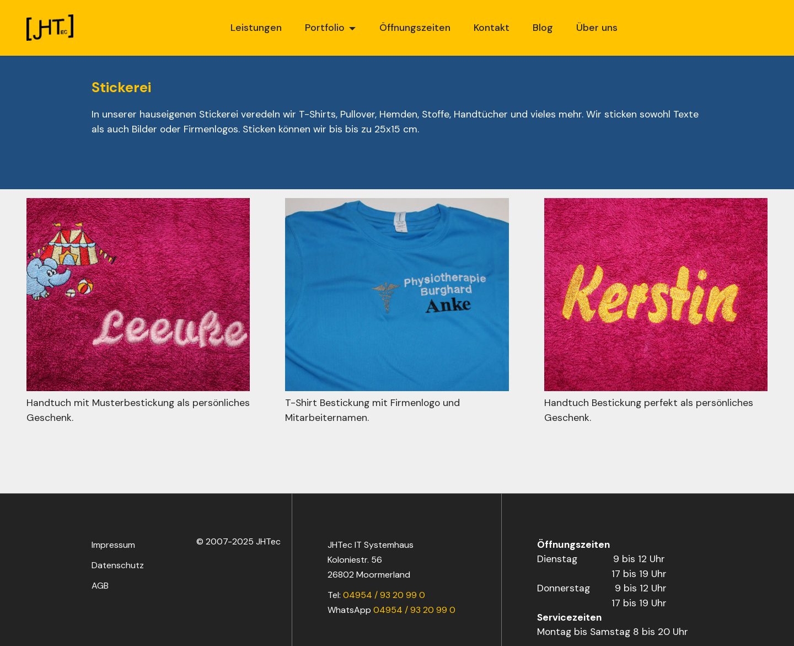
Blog (543, 28)
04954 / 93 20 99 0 (384, 595)
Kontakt (491, 28)
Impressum (113, 545)
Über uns (597, 28)
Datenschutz (118, 565)
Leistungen (256, 28)
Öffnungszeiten (414, 28)
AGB (100, 585)
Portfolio (325, 28)
